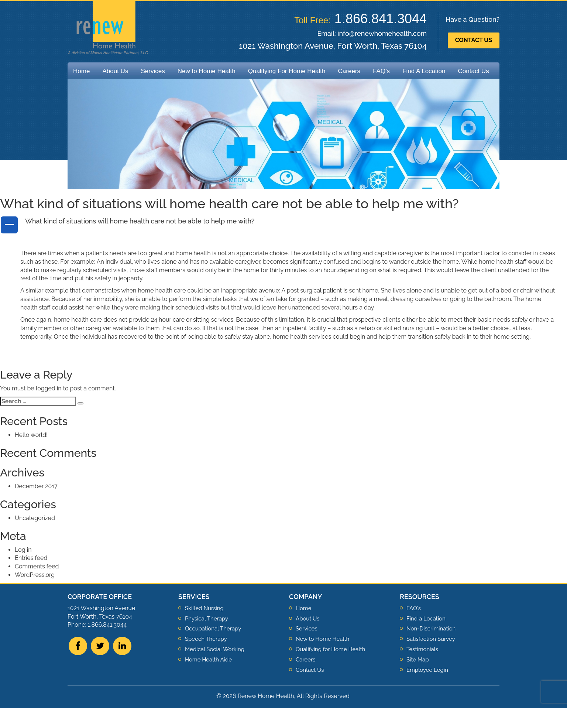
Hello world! (31, 434)
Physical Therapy (206, 618)
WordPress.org (35, 574)
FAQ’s (381, 71)
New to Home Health (207, 71)
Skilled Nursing (204, 608)
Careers (349, 71)
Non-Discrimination (431, 628)
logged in (49, 388)
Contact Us (473, 40)
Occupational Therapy (213, 628)
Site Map (417, 659)
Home (81, 71)
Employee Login (427, 670)
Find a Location (426, 618)
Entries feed (31, 557)
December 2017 (36, 486)
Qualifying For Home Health (287, 71)
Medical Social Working (214, 649)
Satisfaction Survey (430, 639)
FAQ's (413, 608)
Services (153, 71)
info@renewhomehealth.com (382, 33)
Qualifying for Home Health (330, 649)
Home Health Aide (208, 659)
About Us (115, 71)
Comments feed (37, 566)
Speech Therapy (206, 639)
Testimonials (422, 649)
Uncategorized (35, 517)
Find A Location (423, 71)
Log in (23, 549)
